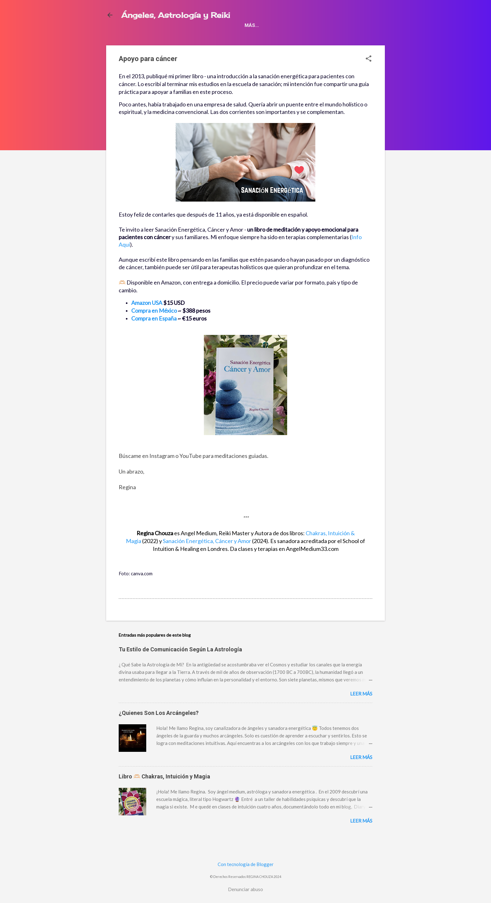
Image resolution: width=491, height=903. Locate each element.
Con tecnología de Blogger (246, 864)
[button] (368, 72)
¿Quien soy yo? (342, 37)
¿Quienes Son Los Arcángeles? (159, 726)
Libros (134, 37)
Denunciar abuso (245, 889)
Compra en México (154, 324)
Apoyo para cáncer (180, 37)
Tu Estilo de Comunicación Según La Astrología (180, 662)
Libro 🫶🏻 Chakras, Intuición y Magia (164, 790)
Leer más (361, 707)
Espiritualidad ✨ (239, 37)
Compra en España (154, 331)
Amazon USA (146, 316)
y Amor (207, 554)
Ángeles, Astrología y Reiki (175, 15)
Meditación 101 (292, 37)
